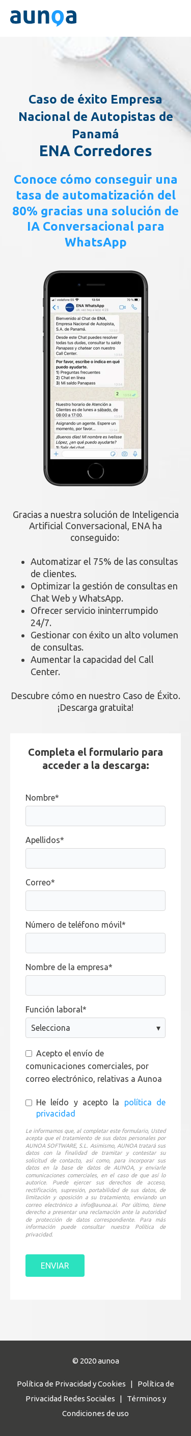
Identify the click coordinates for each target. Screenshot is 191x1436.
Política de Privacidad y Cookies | (77, 1383)
